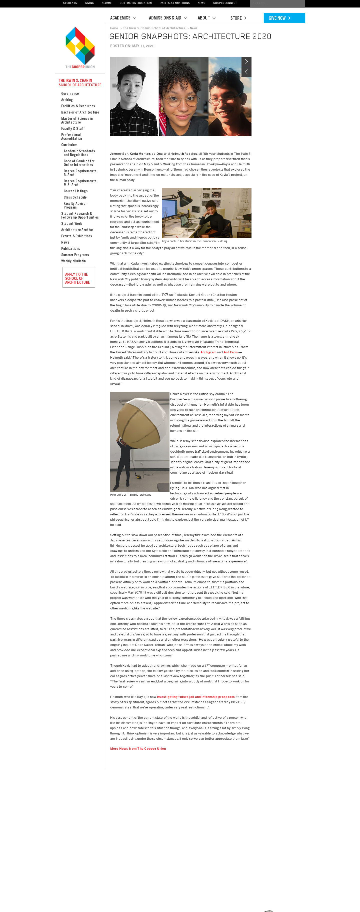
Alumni (107, 3)
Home (114, 28)
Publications (70, 249)
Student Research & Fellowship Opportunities (80, 216)
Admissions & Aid (171, 18)
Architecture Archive (77, 230)
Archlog (67, 100)
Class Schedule (75, 198)
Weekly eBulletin (73, 261)
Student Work (71, 224)
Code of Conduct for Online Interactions (79, 163)
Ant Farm (231, 352)
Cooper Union (80, 48)
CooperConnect (225, 3)
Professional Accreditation (71, 137)
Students (70, 3)
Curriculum (69, 145)
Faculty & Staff (73, 129)
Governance (70, 94)
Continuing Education (136, 3)
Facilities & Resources (78, 106)
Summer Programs (75, 255)
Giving (89, 3)
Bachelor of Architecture (80, 113)
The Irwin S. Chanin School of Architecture (80, 83)
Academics (126, 18)
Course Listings (76, 191)
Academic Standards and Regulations (79, 153)
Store (238, 19)
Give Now (279, 19)
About (210, 18)
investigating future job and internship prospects (196, 697)
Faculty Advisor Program (75, 206)
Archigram (208, 352)
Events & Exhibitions (175, 3)
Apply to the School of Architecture (77, 279)
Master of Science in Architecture (77, 121)
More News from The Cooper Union (138, 749)
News (201, 3)
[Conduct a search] (277, 3)
